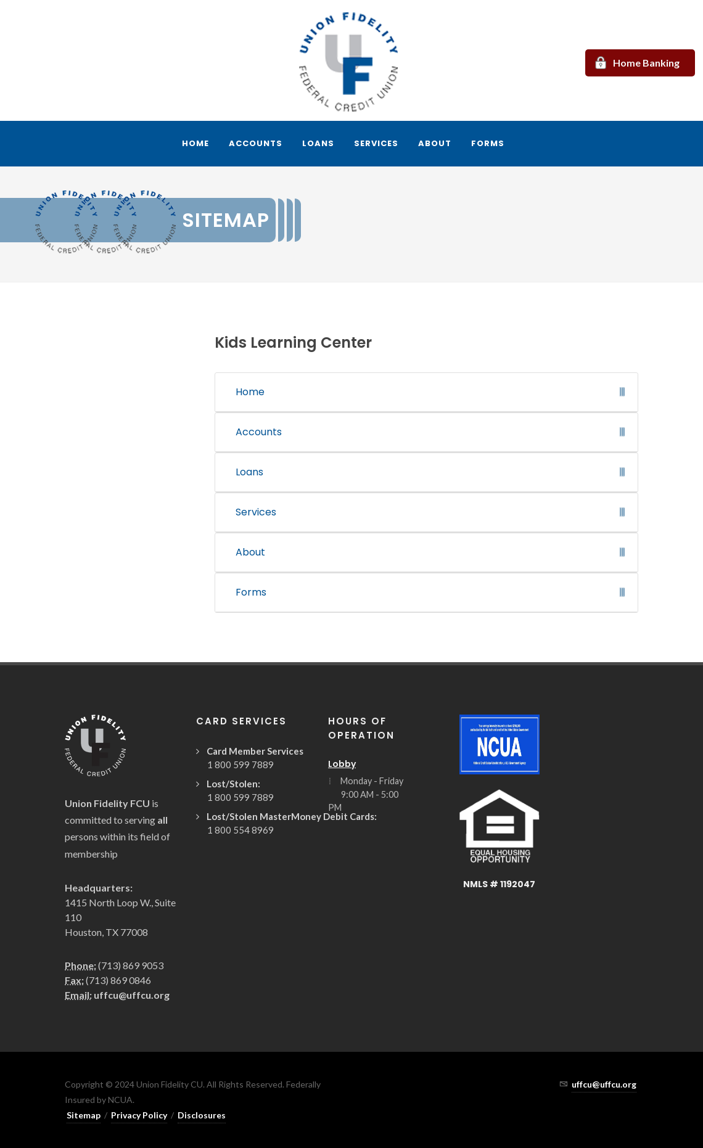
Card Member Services (255, 750)
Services (256, 512)
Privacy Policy (139, 1115)
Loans (249, 472)
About (250, 552)
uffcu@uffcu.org (132, 995)
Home (250, 392)
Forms (251, 592)
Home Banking (646, 62)
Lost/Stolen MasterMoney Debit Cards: (292, 816)
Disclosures (202, 1115)
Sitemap (84, 1115)
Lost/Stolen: (233, 783)
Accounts (259, 432)
